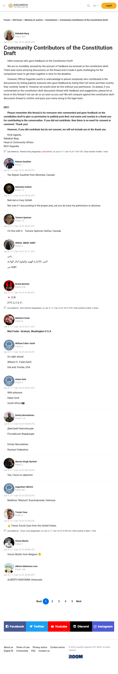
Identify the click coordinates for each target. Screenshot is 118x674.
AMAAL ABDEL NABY (25, 243)
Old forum (17, 20)
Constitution (51, 20)
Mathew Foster (22, 318)
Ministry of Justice (34, 20)
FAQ (33, 650)
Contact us (44, 650)
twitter (39, 626)
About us (8, 647)
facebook (17, 626)
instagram (105, 626)
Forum (7, 20)
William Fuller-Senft (25, 343)
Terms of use (23, 647)
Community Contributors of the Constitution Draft (84, 20)
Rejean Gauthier (23, 161)
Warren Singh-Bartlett (26, 461)
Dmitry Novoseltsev (24, 415)
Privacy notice (40, 647)
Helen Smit (20, 379)
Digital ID (8, 650)
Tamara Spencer (23, 217)
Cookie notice (57, 647)
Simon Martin (21, 541)
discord (83, 626)
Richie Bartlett (22, 284)
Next (78, 601)
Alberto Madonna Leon (26, 566)
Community (22, 650)
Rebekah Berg (22, 33)
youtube (61, 626)
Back (39, 601)
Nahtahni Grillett (23, 187)
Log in (109, 6)
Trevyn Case (21, 512)
